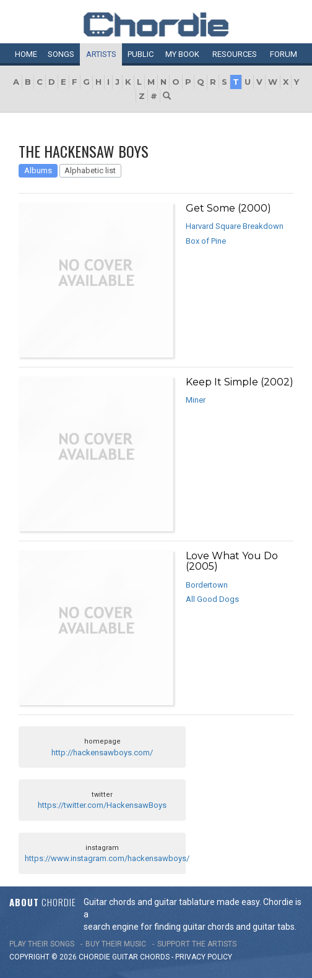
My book (182, 54)
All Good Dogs (212, 599)
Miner (196, 400)
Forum (283, 54)
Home (26, 54)
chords (155, 957)
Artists (101, 54)
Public (141, 54)
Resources (234, 54)
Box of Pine (206, 241)
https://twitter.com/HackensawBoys (102, 805)
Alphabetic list (90, 170)
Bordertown (207, 585)
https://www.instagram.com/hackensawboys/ (107, 858)
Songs (61, 54)
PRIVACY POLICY (203, 957)
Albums (38, 170)
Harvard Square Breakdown (235, 226)
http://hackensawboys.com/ (102, 752)
